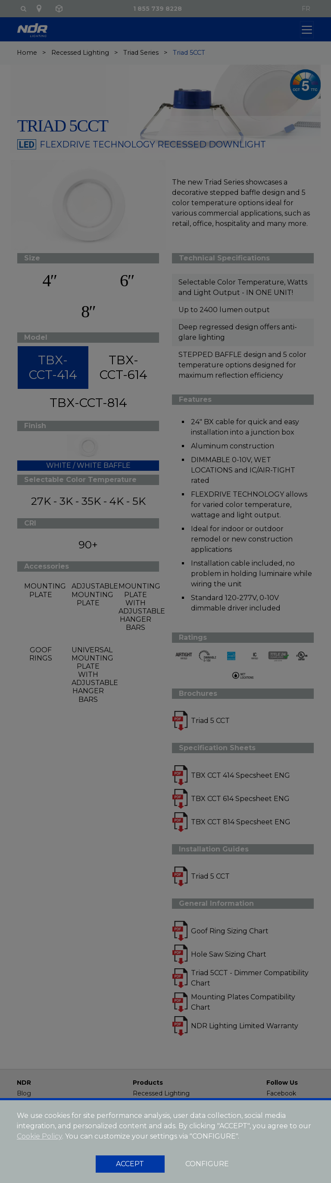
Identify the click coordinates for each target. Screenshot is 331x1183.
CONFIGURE (207, 1164)
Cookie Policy (39, 1136)
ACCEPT (130, 1164)
